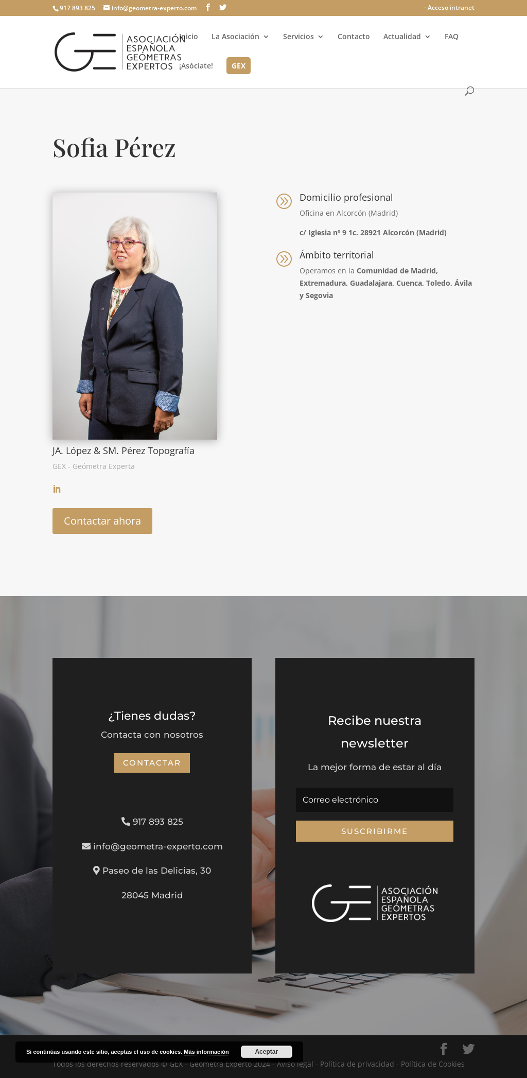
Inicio (188, 37)
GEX (238, 66)
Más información (206, 1052)
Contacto (354, 37)
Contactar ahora (102, 521)
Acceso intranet (451, 7)
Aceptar (266, 1051)
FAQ (452, 37)
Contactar (152, 763)
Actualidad (402, 37)
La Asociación (235, 37)
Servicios (298, 37)
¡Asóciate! (196, 66)
